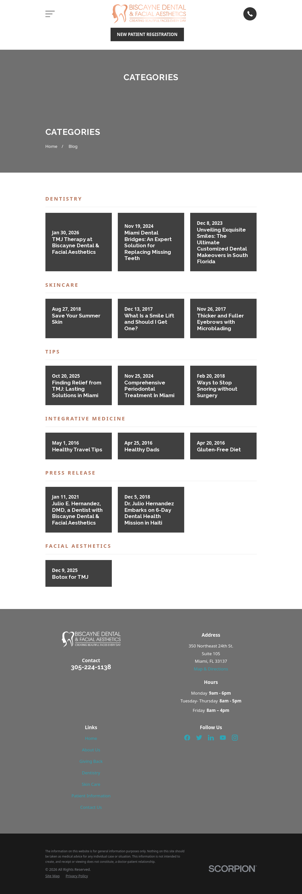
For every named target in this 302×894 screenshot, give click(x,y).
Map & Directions (211, 669)
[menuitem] (52, 876)
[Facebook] (187, 738)
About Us (91, 750)
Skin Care (91, 784)
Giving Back (91, 761)
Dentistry (91, 773)
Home (91, 738)
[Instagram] (235, 738)
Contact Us (91, 807)
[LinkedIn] (211, 738)
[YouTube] (223, 738)
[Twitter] (199, 738)
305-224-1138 (91, 667)
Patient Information (91, 796)
